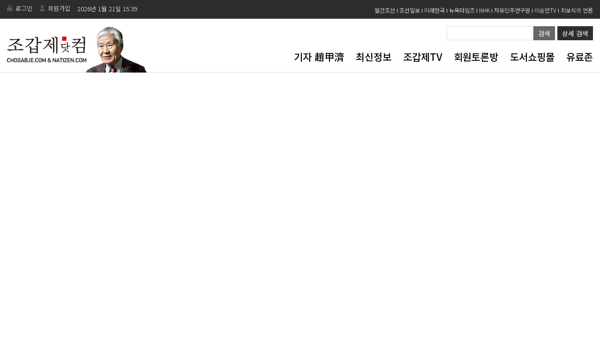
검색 (544, 33)
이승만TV (545, 10)
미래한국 (434, 10)
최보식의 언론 (577, 10)
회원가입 (59, 8)
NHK (484, 10)
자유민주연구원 (512, 10)
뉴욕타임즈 (462, 10)
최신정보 (373, 57)
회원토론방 (476, 57)
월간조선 (385, 10)
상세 (575, 33)
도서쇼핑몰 (532, 57)
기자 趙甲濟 (319, 57)
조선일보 (409, 10)
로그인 (23, 8)
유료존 (579, 57)
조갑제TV (422, 57)
